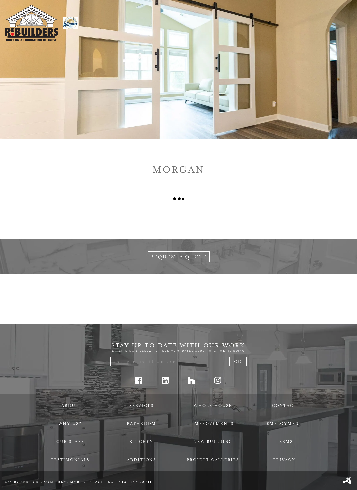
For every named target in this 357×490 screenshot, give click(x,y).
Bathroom (141, 423)
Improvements (213, 423)
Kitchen (141, 441)
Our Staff (70, 441)
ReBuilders (31, 23)
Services (141, 405)
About (70, 405)
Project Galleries (213, 460)
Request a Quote (178, 256)
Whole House (213, 405)
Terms (284, 441)
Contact (284, 405)
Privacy (284, 460)
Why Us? (70, 423)
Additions (141, 460)
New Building (212, 441)
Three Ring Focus (347, 480)
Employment (284, 423)
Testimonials (70, 460)
